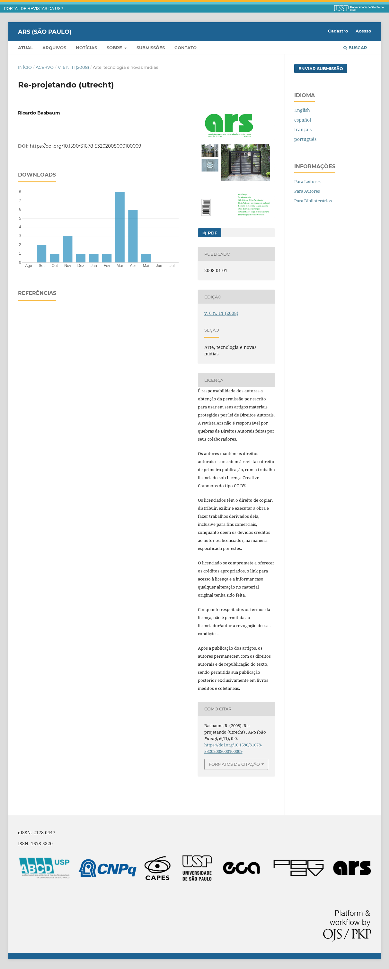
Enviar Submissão (320, 68)
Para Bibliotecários (313, 201)
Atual (25, 47)
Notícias (86, 47)
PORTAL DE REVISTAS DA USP (33, 8)
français (303, 129)
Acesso (363, 30)
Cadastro (338, 30)
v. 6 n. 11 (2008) (73, 67)
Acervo (45, 67)
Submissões (151, 47)
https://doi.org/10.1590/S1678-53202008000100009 (85, 146)
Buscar (355, 47)
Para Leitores (307, 181)
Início (25, 67)
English (302, 110)
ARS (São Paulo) (44, 31)
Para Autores (307, 191)
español (302, 120)
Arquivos (54, 47)
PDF (212, 232)
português (305, 139)
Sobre (115, 47)
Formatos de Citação (234, 764)
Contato (185, 47)
